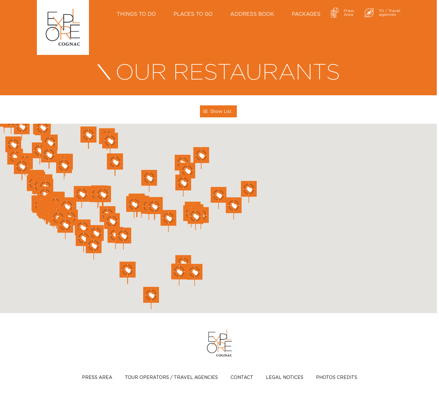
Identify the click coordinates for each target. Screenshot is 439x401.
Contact (242, 377)
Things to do (136, 14)
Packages (306, 14)
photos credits (336, 377)
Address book (252, 14)
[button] (218, 198)
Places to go (193, 14)
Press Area (97, 377)
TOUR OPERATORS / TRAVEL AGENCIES (171, 377)
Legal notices (284, 377)
